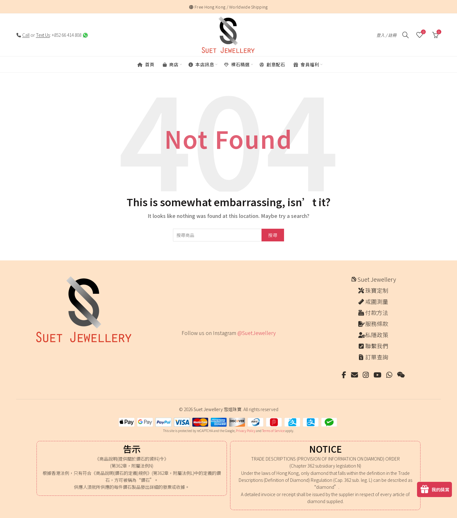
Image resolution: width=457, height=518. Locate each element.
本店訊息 (201, 64)
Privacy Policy (245, 430)
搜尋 (272, 235)
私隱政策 (376, 335)
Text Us (43, 35)
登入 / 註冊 (386, 35)
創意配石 (272, 64)
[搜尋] (406, 35)
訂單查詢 (376, 357)
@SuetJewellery (256, 333)
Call (26, 35)
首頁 (145, 64)
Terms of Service (273, 430)
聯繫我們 (376, 346)
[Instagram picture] (184, 346)
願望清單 (423, 32)
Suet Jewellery (376, 279)
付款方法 (376, 312)
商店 (170, 64)
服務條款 (376, 323)
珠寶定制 (376, 290)
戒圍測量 (376, 301)
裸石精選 (236, 64)
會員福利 (306, 64)
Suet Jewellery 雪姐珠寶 (218, 409)
